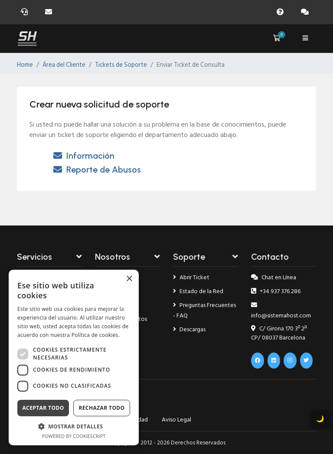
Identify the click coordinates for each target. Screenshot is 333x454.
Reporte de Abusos (97, 169)
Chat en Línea (273, 277)
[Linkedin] (274, 361)
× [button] (129, 279)
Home (25, 65)
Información (83, 155)
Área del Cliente (63, 65)
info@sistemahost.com (281, 311)
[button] (73, 426)
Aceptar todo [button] (43, 408)
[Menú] (305, 38)
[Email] (50, 12)
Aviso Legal (176, 420)
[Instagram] (290, 361)
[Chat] (306, 12)
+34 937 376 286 (275, 291)
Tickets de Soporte (121, 65)
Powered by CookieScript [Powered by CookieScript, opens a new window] (74, 436)
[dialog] (74, 357)
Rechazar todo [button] (101, 408)
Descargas (189, 329)
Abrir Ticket (191, 277)
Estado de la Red (198, 291)
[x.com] (306, 361)
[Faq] (282, 12)
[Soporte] (26, 12)
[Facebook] (257, 361)
